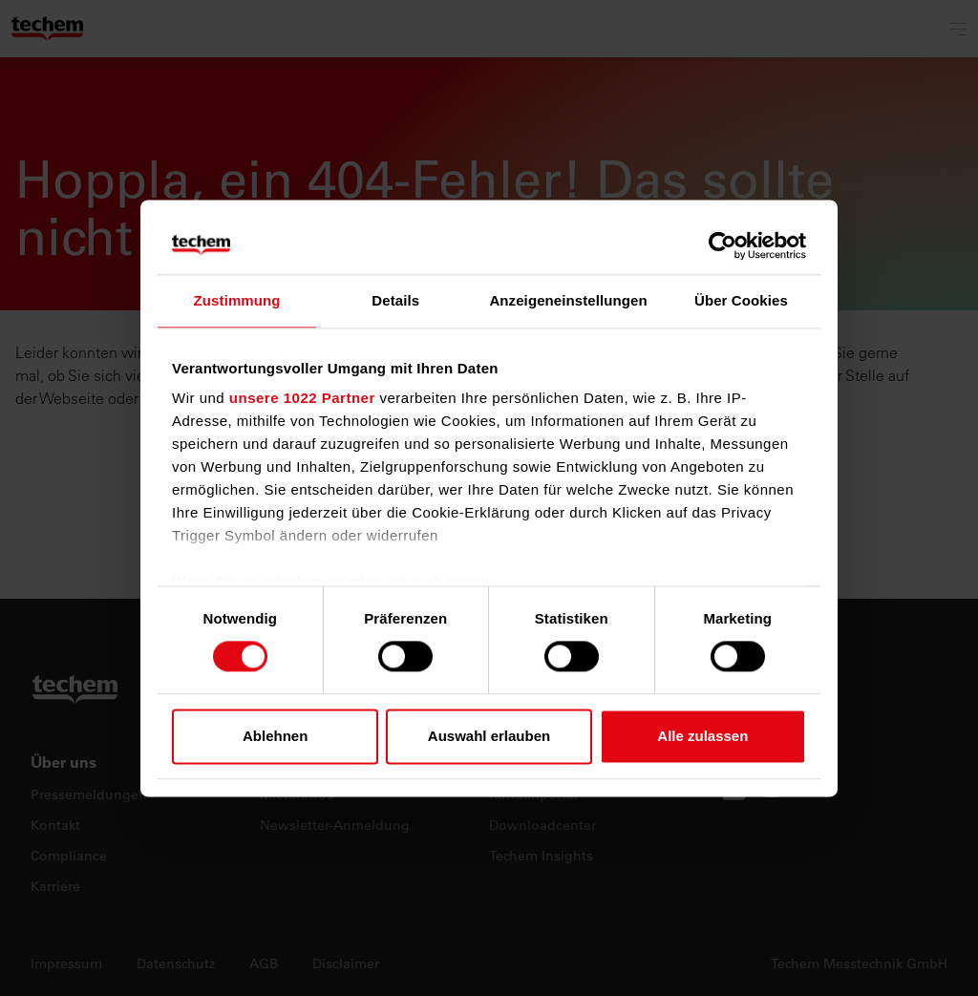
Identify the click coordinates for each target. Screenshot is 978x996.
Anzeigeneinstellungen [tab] (568, 300)
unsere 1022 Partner (302, 398)
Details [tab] (395, 300)
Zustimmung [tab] (237, 300)
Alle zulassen (702, 736)
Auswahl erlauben (489, 736)
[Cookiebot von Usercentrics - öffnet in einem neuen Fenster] (722, 245)
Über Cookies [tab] (741, 300)
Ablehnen (275, 736)
